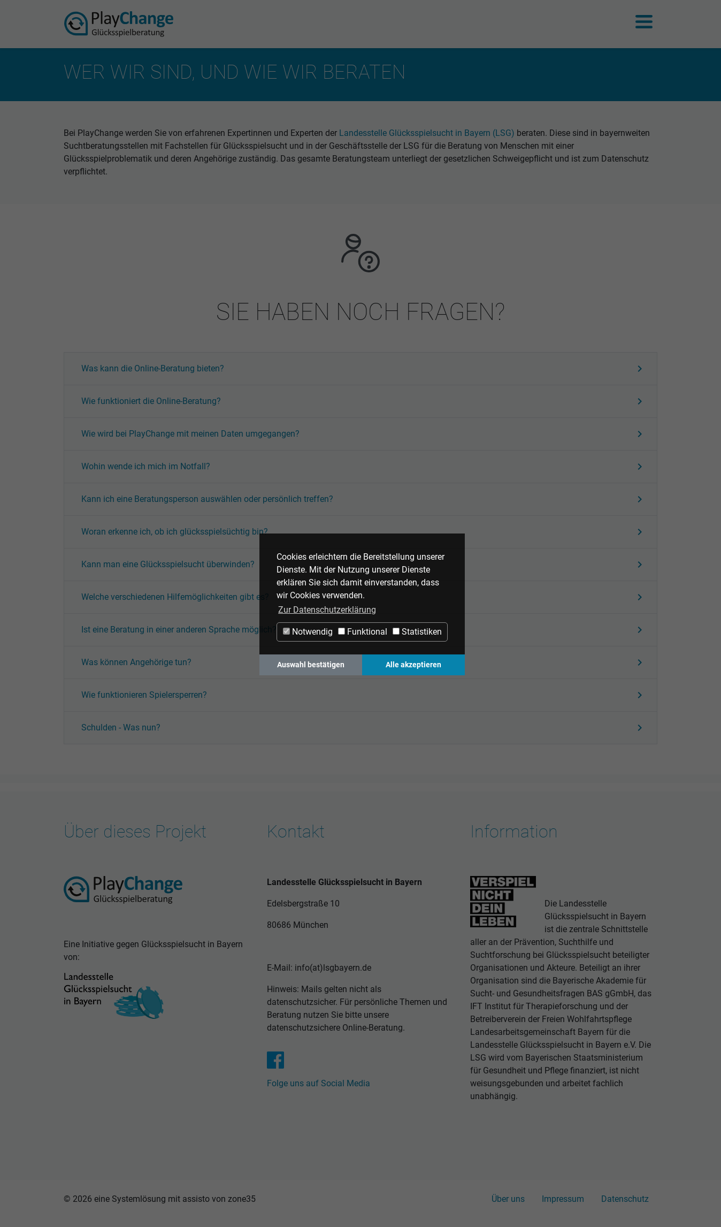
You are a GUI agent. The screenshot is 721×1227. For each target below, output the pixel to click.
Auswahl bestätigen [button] (310, 664)
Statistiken (417, 632)
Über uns (508, 1199)
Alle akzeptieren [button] (413, 664)
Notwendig (308, 632)
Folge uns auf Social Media (318, 1083)
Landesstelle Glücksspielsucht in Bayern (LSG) (427, 133)
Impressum (563, 1199)
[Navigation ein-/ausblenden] (644, 22)
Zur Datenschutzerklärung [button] (327, 610)
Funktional (362, 632)
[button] (152, 368)
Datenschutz (625, 1199)
